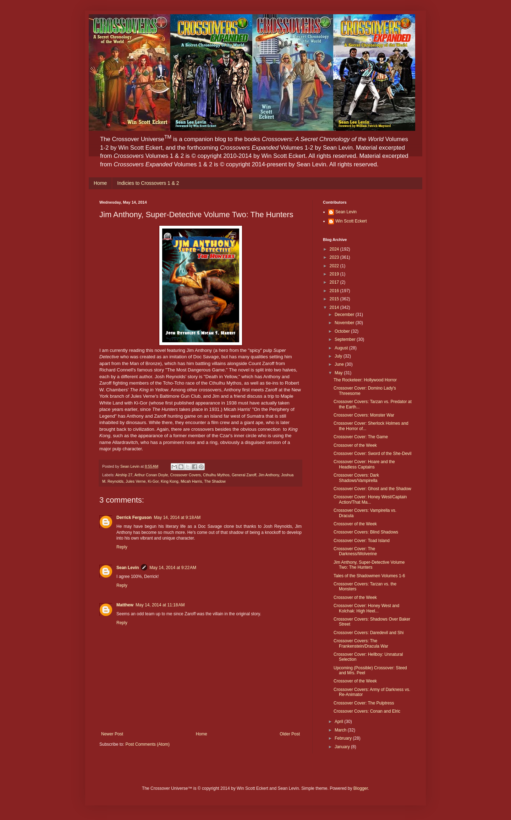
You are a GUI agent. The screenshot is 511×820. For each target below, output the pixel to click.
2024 (335, 249)
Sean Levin (127, 567)
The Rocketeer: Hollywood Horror (365, 379)
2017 (335, 282)
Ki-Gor (153, 481)
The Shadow (215, 481)
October (343, 331)
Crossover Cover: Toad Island (362, 540)
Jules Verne (135, 481)
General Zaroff (244, 475)
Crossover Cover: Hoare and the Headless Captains (364, 464)
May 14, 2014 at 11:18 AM (160, 604)
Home (100, 183)
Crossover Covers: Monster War (364, 415)
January (343, 746)
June (340, 364)
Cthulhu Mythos (216, 475)
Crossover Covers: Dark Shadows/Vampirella (356, 478)
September (346, 339)
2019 (335, 274)
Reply (121, 547)
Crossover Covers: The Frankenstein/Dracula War (361, 643)
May (339, 372)
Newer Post (112, 733)
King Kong (169, 481)
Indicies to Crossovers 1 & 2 (148, 183)
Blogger (360, 788)
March (341, 730)
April (339, 721)
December (345, 314)
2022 (335, 265)
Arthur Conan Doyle (151, 475)
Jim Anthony (268, 475)
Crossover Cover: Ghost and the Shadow (372, 488)
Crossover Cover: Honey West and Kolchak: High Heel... (366, 608)
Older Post (290, 733)
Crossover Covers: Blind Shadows (366, 532)
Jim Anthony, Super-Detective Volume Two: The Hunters (369, 565)
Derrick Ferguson (134, 517)
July (339, 356)
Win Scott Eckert (351, 221)
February (344, 738)
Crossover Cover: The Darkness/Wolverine (355, 551)
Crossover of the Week (355, 445)
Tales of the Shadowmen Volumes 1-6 (369, 575)
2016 (335, 290)
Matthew (124, 604)
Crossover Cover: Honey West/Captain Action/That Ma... (370, 499)
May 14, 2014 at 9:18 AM (177, 517)
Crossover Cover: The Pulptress (364, 703)
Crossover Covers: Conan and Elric (367, 711)
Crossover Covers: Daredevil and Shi (368, 632)
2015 (335, 298)
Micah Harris (191, 481)
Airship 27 (123, 475)
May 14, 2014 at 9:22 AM (172, 567)
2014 (335, 307)
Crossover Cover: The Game (361, 436)
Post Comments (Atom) (147, 744)
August (342, 347)
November (345, 322)
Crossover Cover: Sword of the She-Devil (372, 453)
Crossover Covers (185, 475)
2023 (335, 257)
